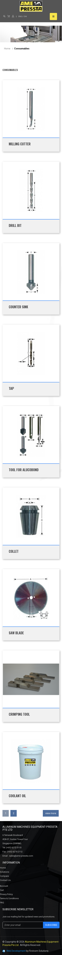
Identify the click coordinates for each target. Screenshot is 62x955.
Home (7, 48)
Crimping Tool (19, 714)
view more (50, 813)
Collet (14, 551)
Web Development (16, 951)
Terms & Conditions (9, 898)
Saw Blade (16, 632)
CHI (25, 16)
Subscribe (51, 925)
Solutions (4, 872)
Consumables (21, 48)
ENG (20, 16)
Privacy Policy (6, 894)
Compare (4, 876)
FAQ (2, 902)
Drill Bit (15, 225)
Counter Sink (18, 306)
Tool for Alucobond (24, 469)
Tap (11, 388)
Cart (2, 890)
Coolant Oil (17, 795)
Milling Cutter (20, 143)
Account (4, 886)
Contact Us (5, 880)
